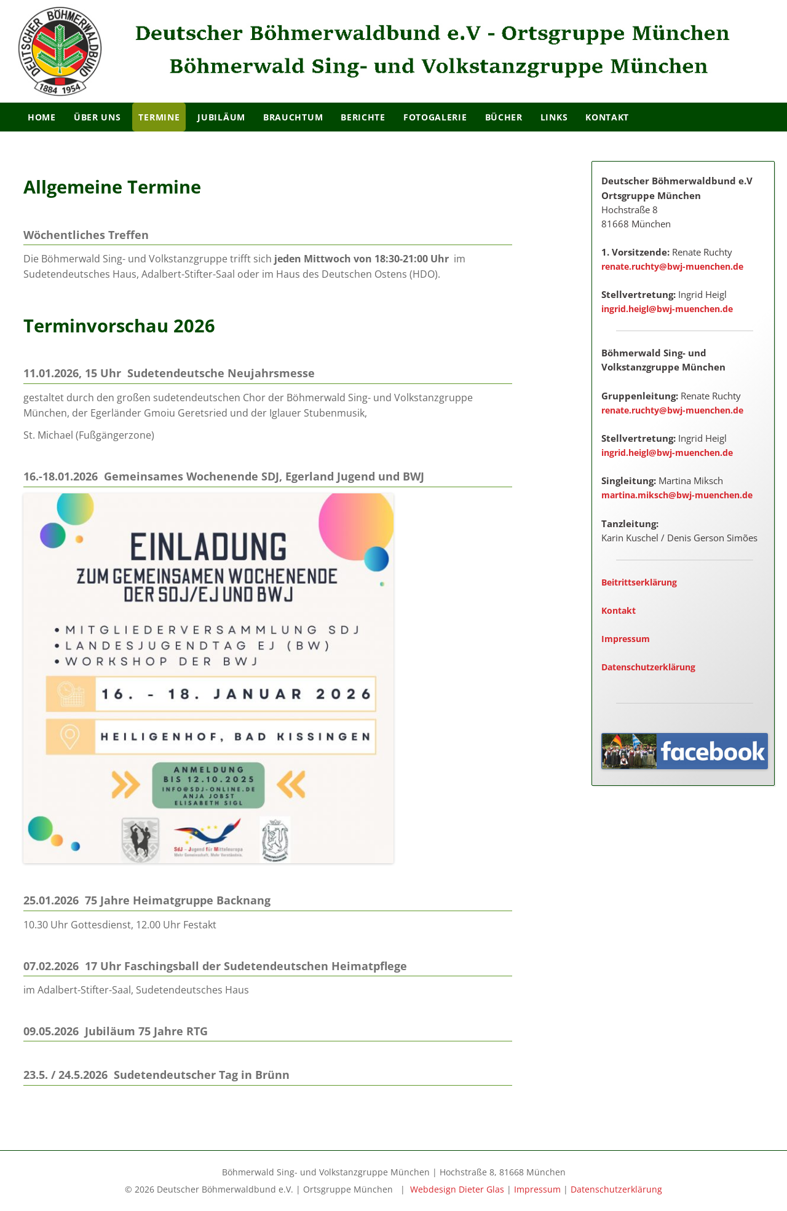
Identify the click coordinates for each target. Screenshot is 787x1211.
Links (554, 117)
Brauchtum (293, 117)
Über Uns (97, 117)
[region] (393, 51)
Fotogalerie (435, 117)
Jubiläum (221, 117)
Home (42, 117)
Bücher (504, 117)
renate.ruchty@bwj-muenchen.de (672, 266)
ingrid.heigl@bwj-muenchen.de (667, 309)
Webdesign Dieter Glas (457, 1189)
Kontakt (607, 117)
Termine (159, 117)
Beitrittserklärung (639, 582)
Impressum (625, 639)
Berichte (363, 117)
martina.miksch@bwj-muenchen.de (677, 495)
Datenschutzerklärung (648, 667)
